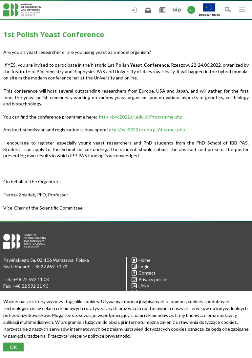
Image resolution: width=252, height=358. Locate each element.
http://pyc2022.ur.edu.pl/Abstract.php (146, 129)
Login (141, 266)
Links (140, 285)
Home (141, 260)
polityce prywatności (109, 336)
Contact (144, 273)
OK (13, 347)
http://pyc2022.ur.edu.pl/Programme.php (140, 117)
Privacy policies (151, 279)
